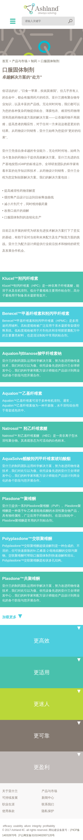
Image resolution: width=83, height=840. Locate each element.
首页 (5, 61)
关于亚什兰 (10, 791)
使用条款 (8, 811)
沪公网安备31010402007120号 (36, 835)
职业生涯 (8, 804)
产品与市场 (19, 61)
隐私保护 (48, 811)
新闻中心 (48, 797)
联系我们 (48, 804)
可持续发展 (10, 797)
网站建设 (54, 830)
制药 (34, 61)
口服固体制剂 (50, 61)
